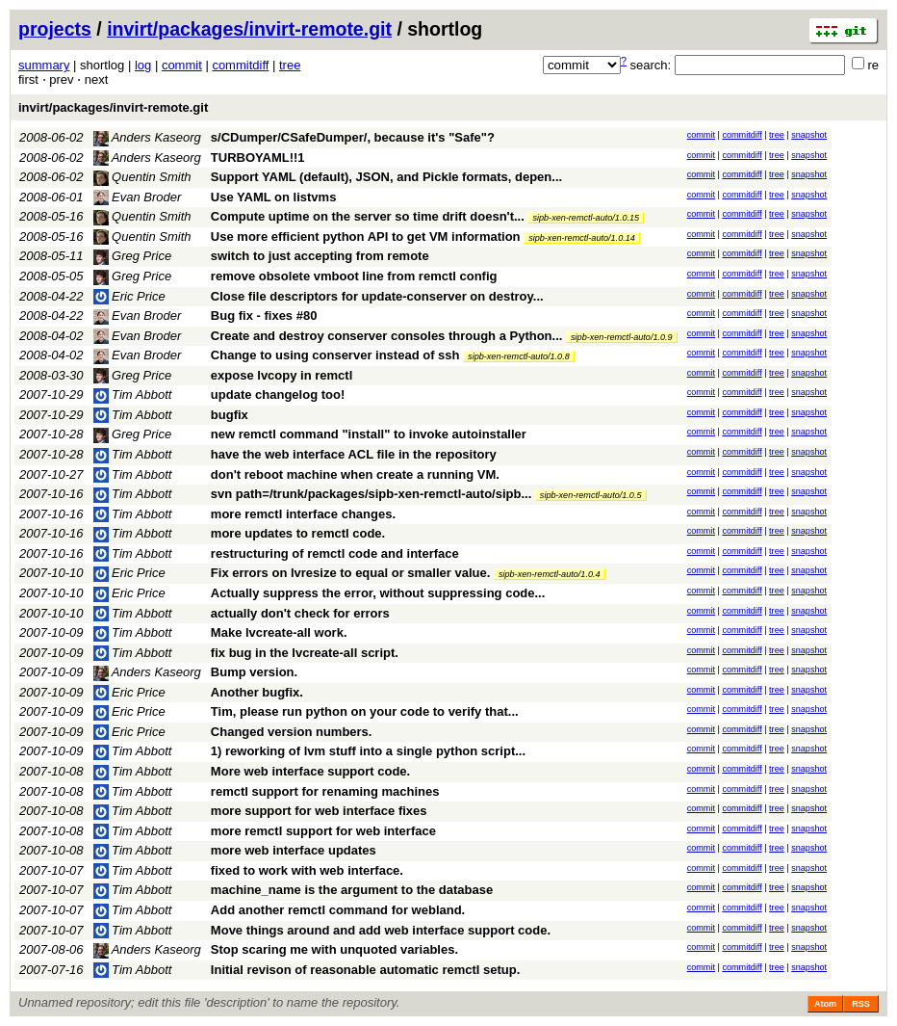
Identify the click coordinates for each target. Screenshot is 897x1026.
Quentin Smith (142, 177)
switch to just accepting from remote (320, 256)
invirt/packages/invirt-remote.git (249, 28)
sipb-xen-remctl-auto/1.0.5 (591, 495)
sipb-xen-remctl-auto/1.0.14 (581, 238)
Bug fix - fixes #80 (264, 315)
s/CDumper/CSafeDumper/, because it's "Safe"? (353, 137)
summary (43, 65)
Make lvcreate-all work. (279, 632)
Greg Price (132, 256)
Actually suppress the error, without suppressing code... (378, 593)
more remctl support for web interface (323, 831)
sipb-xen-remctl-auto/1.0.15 (585, 218)
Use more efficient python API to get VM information (366, 236)
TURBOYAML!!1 (258, 157)
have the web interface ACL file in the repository (354, 454)
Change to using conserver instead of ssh (335, 355)
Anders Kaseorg (147, 137)
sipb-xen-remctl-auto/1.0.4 (550, 574)
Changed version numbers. (291, 731)
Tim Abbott (132, 394)
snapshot (809, 135)
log (143, 65)
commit (182, 65)
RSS (861, 1004)
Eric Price (129, 296)
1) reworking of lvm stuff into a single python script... (368, 751)
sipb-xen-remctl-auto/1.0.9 (622, 337)
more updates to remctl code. (298, 533)
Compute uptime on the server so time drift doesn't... (369, 216)
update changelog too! (278, 394)
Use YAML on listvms (274, 197)
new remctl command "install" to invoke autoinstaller (368, 434)
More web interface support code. (310, 771)
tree (289, 65)
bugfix (229, 415)
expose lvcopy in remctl (281, 375)
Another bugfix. (257, 692)
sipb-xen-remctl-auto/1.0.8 (519, 356)
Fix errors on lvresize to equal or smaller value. (350, 573)
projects (54, 28)
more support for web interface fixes (319, 810)
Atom (825, 1004)
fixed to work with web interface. (307, 870)
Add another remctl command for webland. (338, 910)
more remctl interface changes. (303, 514)
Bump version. (254, 672)
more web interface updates (293, 850)
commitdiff (240, 65)
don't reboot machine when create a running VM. (355, 474)
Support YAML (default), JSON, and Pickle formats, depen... (386, 177)
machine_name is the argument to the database (352, 889)
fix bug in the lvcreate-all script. (304, 652)
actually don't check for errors (300, 613)
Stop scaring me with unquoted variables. (334, 949)
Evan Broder (137, 197)
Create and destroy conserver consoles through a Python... (388, 336)
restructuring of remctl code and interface (335, 553)
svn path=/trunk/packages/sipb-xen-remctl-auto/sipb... (373, 494)
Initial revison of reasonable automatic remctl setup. (365, 969)
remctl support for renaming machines (325, 791)
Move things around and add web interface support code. (381, 930)
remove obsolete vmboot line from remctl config (354, 276)
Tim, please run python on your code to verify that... (365, 711)
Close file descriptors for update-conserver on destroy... (377, 296)
